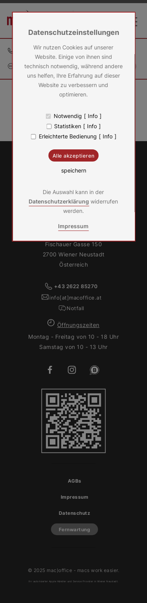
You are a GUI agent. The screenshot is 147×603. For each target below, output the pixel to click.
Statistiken (67, 126)
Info (93, 116)
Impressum (73, 226)
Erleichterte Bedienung (68, 136)
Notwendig (68, 116)
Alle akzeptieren (74, 156)
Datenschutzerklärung (59, 201)
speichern (73, 170)
